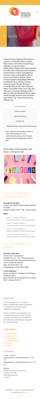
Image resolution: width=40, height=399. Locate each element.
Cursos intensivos (11, 336)
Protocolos (8, 343)
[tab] (20, 106)
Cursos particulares (11, 338)
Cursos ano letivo (11, 334)
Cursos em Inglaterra (12, 341)
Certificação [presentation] (20, 121)
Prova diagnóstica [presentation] (20, 106)
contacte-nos (17, 151)
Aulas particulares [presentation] (20, 116)
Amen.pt (26, 392)
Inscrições (8, 345)
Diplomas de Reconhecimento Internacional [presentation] (21, 126)
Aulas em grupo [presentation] (20, 111)
